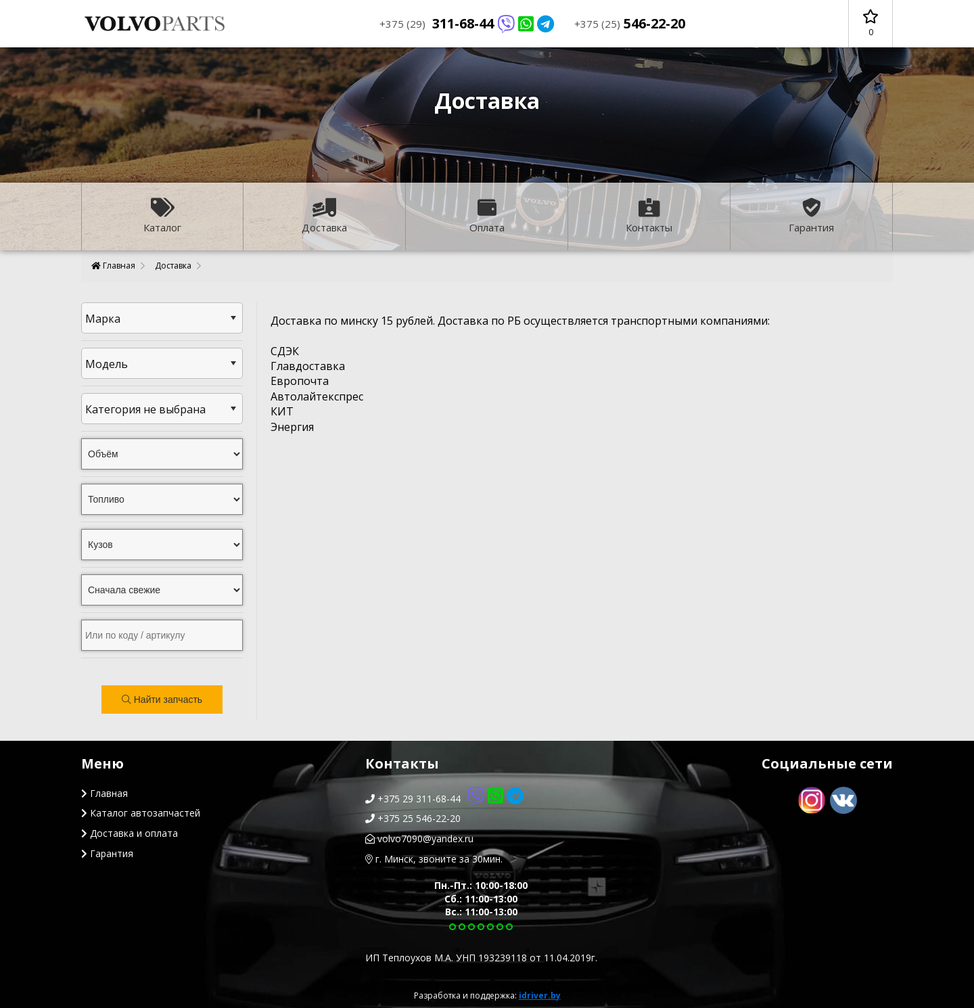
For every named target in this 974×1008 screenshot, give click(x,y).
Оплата (487, 216)
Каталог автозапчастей (140, 812)
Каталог (162, 216)
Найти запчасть (162, 699)
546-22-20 (629, 23)
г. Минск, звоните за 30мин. (434, 858)
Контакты (649, 216)
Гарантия (811, 216)
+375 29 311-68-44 (444, 798)
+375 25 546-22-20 (413, 818)
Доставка (324, 216)
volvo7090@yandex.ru (419, 838)
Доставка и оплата (129, 833)
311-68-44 (466, 23)
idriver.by (540, 995)
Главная (113, 265)
